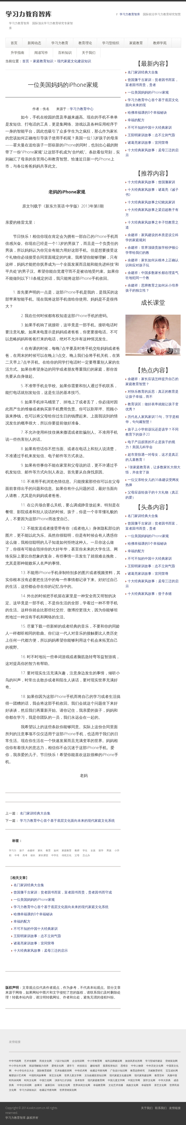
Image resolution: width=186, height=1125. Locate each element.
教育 (48, 850)
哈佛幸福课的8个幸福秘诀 (33, 914)
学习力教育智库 (130, 14)
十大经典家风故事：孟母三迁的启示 (41, 950)
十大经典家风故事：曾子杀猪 (150, 593)
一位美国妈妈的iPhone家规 (34, 899)
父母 (77, 855)
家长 (40, 850)
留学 (101, 850)
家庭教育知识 (43, 61)
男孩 (109, 850)
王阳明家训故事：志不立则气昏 (37, 936)
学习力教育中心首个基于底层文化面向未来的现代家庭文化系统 (67, 820)
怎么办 (86, 855)
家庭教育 (66, 850)
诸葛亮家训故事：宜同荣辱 (34, 943)
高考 (25, 855)
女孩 (93, 850)
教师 (77, 850)
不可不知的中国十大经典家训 (36, 928)
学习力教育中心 (81, 108)
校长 (33, 855)
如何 (56, 850)
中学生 (55, 855)
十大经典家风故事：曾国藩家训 (151, 182)
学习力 (12, 850)
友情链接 (175, 1108)
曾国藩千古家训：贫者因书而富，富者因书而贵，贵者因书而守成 (63, 892)
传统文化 (66, 855)
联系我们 (161, 1108)
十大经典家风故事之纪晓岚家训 (151, 202)
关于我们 (147, 1108)
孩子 (21, 850)
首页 (25, 61)
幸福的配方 (22, 921)
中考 (17, 855)
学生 (85, 850)
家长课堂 (43, 855)
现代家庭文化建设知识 (74, 61)
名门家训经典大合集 (35, 813)
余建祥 (31, 850)
